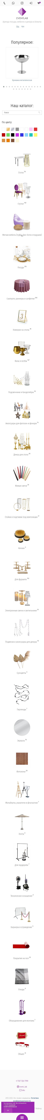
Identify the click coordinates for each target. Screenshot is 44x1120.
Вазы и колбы (22, 360)
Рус (17, 26)
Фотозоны (22, 771)
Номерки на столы (22, 329)
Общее (22, 1053)
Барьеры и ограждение (22, 927)
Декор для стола (22, 454)
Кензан (22, 548)
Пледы (22, 989)
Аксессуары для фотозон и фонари (22, 423)
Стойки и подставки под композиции (22, 517)
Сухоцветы (22, 672)
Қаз (22, 26)
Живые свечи (22, 485)
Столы (22, 172)
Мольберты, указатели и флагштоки (22, 802)
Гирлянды (22, 709)
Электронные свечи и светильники (22, 610)
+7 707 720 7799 (22, 1081)
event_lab (22, 1087)
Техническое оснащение (22, 895)
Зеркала (22, 740)
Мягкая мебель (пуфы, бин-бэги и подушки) (22, 235)
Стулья (22, 203)
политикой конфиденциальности (10, 1105)
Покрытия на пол (22, 958)
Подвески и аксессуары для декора (22, 641)
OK (8, 1110)
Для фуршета (22, 579)
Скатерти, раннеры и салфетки (22, 298)
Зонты (22, 833)
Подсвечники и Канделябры (22, 392)
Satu (22, 1090)
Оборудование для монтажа (22, 1020)
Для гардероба (22, 865)
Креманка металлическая (22, 80)
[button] (3, 87)
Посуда (22, 267)
